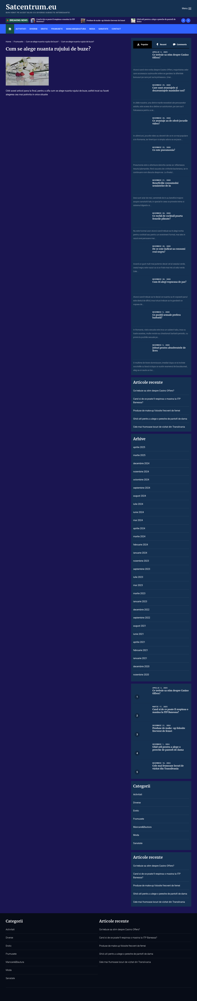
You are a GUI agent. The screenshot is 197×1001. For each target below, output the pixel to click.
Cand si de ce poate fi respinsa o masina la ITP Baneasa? (107, 20)
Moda (92, 29)
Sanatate (103, 29)
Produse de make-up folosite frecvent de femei (157, 20)
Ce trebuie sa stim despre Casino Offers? (53, 20)
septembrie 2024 (141, 487)
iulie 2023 (138, 577)
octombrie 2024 (141, 479)
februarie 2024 (140, 544)
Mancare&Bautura (76, 29)
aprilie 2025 (139, 447)
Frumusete (57, 29)
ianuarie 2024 (140, 552)
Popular (142, 44)
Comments (180, 44)
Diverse (33, 29)
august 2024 (139, 495)
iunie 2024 (138, 512)
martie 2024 (139, 536)
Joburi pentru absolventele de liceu (169, 349)
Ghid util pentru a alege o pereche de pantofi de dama (160, 418)
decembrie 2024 (141, 463)
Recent (161, 44)
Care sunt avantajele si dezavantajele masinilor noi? (169, 89)
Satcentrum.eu (31, 7)
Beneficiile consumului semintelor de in (165, 184)
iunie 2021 (138, 634)
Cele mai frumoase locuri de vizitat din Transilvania (159, 426)
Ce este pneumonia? (163, 150)
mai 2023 (138, 585)
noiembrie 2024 (141, 471)
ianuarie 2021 (140, 658)
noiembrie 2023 (141, 560)
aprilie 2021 (139, 642)
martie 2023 (139, 593)
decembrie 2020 (141, 666)
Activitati (21, 29)
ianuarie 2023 (140, 601)
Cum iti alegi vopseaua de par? (169, 281)
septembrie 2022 (141, 617)
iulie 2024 (138, 504)
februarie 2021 (140, 650)
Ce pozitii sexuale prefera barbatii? (167, 316)
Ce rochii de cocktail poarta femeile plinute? (168, 217)
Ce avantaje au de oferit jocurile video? (170, 122)
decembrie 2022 (141, 609)
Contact (116, 29)
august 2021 (139, 625)
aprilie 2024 (139, 528)
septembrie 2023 (141, 569)
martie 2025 (139, 455)
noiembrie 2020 (141, 674)
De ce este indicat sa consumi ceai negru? (169, 250)
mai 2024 (138, 520)
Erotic (44, 29)
